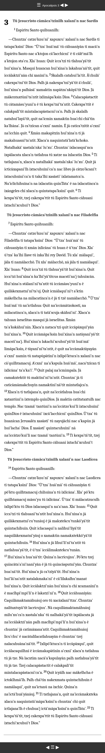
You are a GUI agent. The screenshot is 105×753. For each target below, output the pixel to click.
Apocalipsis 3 (51, 5)
